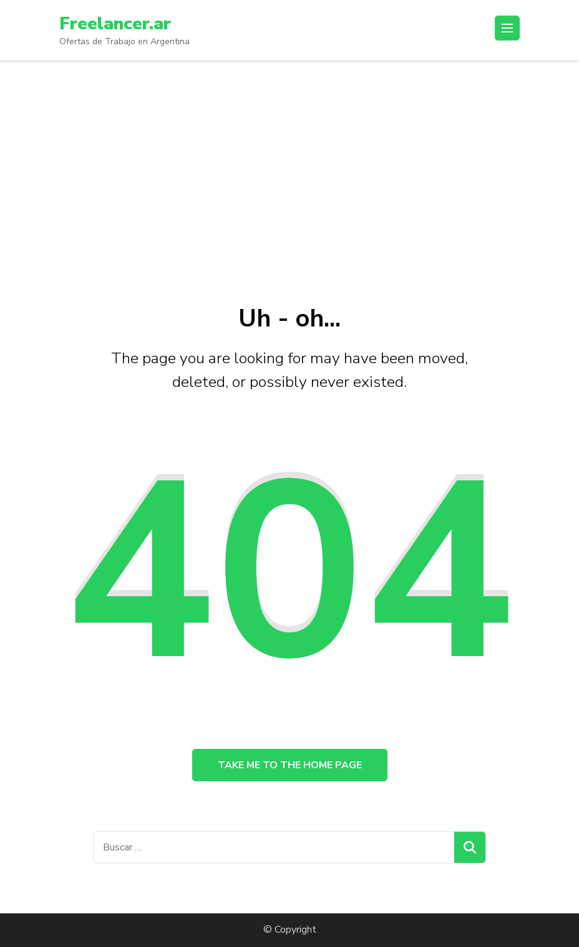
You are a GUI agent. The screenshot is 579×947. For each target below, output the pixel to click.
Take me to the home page (290, 765)
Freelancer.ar (115, 24)
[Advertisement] (289, 154)
